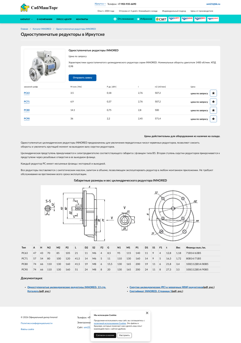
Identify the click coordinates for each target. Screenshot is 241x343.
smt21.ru (88, 327)
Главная (24, 29)
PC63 (27, 93)
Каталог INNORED (42, 29)
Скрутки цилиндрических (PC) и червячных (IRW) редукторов (166, 287)
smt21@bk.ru (213, 4)
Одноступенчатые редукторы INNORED (76, 29)
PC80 (27, 110)
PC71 (27, 102)
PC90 (27, 119)
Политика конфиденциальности (36, 323)
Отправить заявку (82, 78)
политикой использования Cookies (110, 323)
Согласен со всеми (105, 335)
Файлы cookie (27, 329)
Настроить (124, 335)
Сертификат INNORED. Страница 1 (151, 291)
